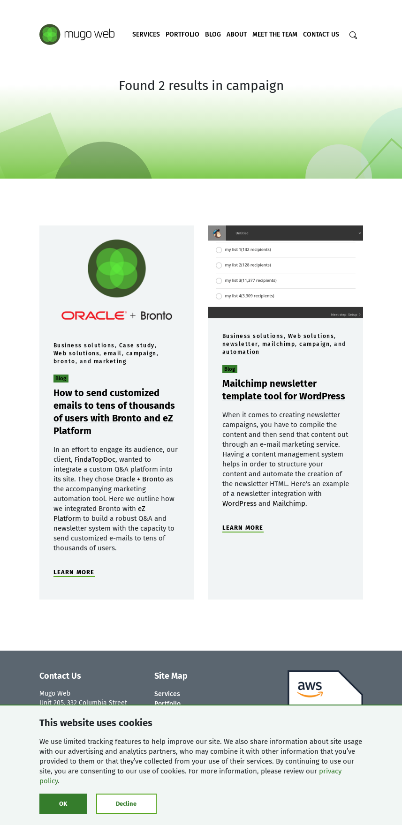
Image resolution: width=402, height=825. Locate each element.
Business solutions (84, 345)
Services (146, 34)
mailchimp (279, 344)
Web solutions (76, 353)
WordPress (239, 503)
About (237, 34)
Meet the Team (274, 34)
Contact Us (321, 34)
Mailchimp (289, 503)
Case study (137, 345)
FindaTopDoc (95, 459)
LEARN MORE (74, 572)
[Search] (353, 35)
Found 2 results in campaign (201, 85)
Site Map (171, 676)
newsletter (240, 344)
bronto (64, 361)
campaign (141, 353)
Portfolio (182, 34)
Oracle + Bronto (139, 479)
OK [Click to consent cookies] (63, 803)
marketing (110, 361)
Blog (213, 34)
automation (241, 352)
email (113, 353)
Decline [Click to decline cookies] (126, 803)
